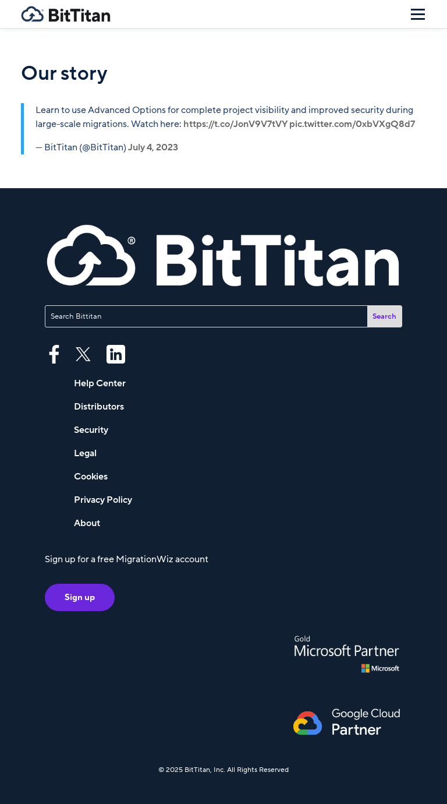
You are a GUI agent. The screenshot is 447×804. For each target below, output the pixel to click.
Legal (85, 453)
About (87, 523)
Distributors (99, 406)
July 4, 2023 (153, 147)
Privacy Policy (103, 500)
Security (91, 430)
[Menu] (418, 14)
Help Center (100, 383)
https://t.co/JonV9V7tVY (235, 124)
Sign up (80, 597)
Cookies (91, 476)
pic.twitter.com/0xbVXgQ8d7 (352, 124)
